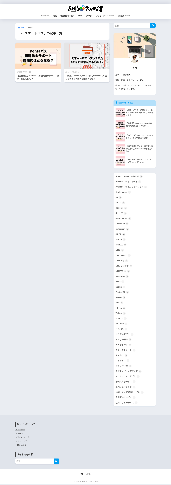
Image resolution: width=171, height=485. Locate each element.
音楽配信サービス (67, 16)
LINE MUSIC (123, 255)
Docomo (121, 208)
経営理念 (19, 435)
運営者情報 (20, 431)
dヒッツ (121, 213)
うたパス (121, 329)
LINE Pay (122, 261)
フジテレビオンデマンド (129, 372)
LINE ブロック (124, 266)
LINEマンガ (123, 271)
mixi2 (120, 282)
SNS (80, 16)
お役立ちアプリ (123, 16)
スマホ (89, 16)
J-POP (120, 234)
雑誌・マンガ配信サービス (130, 393)
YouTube (122, 324)
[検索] (153, 25)
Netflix (120, 287)
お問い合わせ (21, 446)
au (119, 197)
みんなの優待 (123, 340)
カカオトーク (123, 345)
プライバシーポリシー (24, 438)
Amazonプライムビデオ (128, 181)
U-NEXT (121, 319)
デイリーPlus (124, 366)
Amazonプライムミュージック (131, 187)
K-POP (121, 239)
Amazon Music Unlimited (129, 176)
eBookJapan (123, 218)
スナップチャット (125, 351)
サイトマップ (21, 442)
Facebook (122, 224)
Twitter (121, 314)
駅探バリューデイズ (127, 403)
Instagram (122, 229)
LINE (120, 250)
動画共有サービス (125, 382)
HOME (85, 474)
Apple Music (123, 192)
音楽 (55, 16)
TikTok (121, 308)
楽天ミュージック (125, 388)
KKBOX (121, 245)
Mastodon (122, 277)
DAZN (120, 202)
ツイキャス (122, 361)
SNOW (121, 298)
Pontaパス (45, 16)
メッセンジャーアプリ (105, 16)
